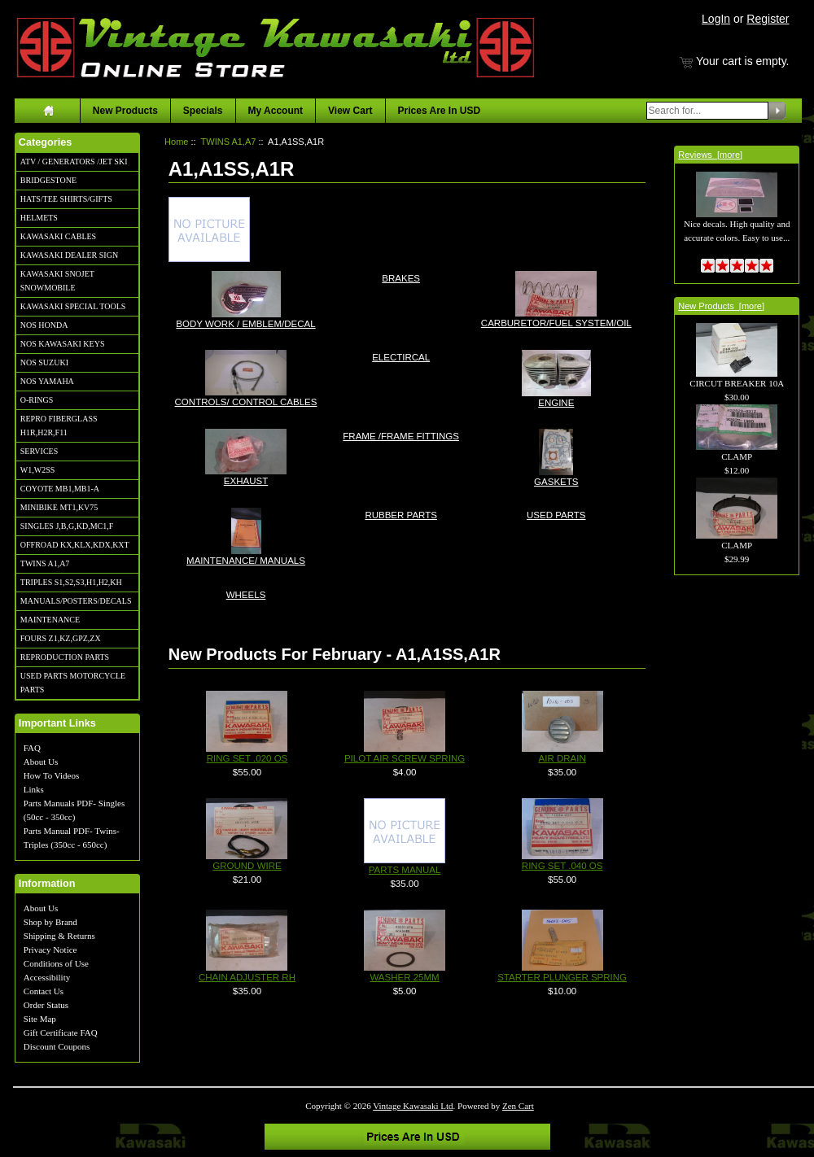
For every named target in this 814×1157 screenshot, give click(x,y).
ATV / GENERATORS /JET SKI (74, 161)
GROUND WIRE (246, 866)
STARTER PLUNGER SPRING (562, 977)
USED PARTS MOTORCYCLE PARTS (72, 682)
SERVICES (39, 451)
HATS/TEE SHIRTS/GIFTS (66, 198)
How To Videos (51, 775)
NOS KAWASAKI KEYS (62, 343)
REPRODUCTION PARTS (64, 657)
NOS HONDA (44, 325)
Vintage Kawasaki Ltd (413, 1106)
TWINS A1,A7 (45, 563)
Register (767, 18)
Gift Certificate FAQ (61, 1032)
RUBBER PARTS (401, 514)
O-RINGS (37, 399)
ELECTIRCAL (401, 356)
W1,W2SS (37, 469)
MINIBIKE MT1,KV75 (59, 507)
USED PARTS (556, 514)
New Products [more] (721, 306)
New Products (125, 110)
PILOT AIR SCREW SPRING (404, 758)
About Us (41, 761)
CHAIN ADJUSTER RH (247, 977)
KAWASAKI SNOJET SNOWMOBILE (57, 280)
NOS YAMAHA (47, 381)
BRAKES (401, 277)
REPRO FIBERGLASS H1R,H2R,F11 (59, 425)
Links (34, 789)
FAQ (32, 748)
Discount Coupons (57, 1046)
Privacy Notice (50, 949)
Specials (203, 110)
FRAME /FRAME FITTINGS (401, 435)
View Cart (350, 110)
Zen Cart (518, 1106)
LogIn (716, 18)
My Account (276, 110)
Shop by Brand (50, 922)
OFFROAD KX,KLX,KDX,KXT (74, 544)
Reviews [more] (710, 154)
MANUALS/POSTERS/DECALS (76, 600)
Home (176, 141)
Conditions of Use (56, 963)
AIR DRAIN (562, 758)
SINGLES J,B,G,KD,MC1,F (66, 526)
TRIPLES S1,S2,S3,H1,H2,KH (71, 582)
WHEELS (246, 593)
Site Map (40, 1019)
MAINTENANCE (50, 619)
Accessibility (47, 977)
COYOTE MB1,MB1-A (59, 488)
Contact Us (43, 991)
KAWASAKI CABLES (58, 236)
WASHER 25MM (404, 977)
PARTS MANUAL (405, 870)
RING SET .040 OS (562, 866)
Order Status (46, 1005)
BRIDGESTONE (48, 180)
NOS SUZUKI (44, 362)
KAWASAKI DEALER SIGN (69, 255)
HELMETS (39, 217)
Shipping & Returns (59, 936)
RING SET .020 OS (247, 758)
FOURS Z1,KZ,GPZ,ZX (60, 638)
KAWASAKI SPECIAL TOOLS (73, 306)
